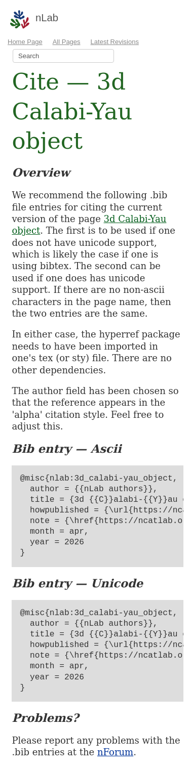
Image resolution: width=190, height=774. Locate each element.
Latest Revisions (115, 42)
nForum (115, 752)
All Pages (67, 42)
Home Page (25, 42)
